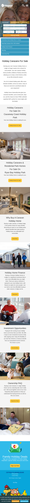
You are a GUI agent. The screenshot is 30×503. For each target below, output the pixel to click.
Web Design (11, 478)
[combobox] (14, 28)
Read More (15, 238)
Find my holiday (15, 35)
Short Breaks (5, 22)
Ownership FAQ (5, 53)
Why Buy (4, 50)
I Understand (15, 501)
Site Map (15, 482)
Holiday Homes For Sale (15, 125)
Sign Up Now (15, 466)
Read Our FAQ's (15, 401)
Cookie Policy (15, 475)
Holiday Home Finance (7, 46)
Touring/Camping (15, 22)
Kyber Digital (18, 478)
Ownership (24, 22)
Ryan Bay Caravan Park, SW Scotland (11, 43)
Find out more (24, 501)
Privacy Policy (15, 474)
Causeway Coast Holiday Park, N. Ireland (11, 39)
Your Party (8, 31)
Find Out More (15, 348)
